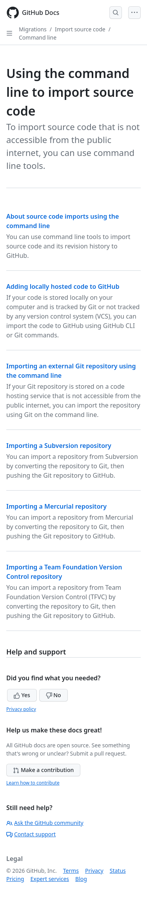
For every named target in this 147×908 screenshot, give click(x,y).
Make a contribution (43, 770)
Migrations (33, 29)
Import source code (80, 29)
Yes (22, 695)
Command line (37, 37)
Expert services (49, 879)
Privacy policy (21, 709)
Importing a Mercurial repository (56, 506)
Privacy (94, 870)
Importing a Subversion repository (58, 445)
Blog (81, 879)
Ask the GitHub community (44, 822)
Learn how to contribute (33, 782)
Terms (71, 870)
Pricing (15, 879)
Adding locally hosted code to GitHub (62, 286)
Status (118, 870)
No (53, 695)
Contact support (31, 834)
